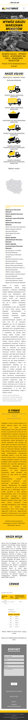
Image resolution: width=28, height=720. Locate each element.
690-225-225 (14, 3)
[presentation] (15, 679)
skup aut (15, 717)
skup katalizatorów (8, 717)
